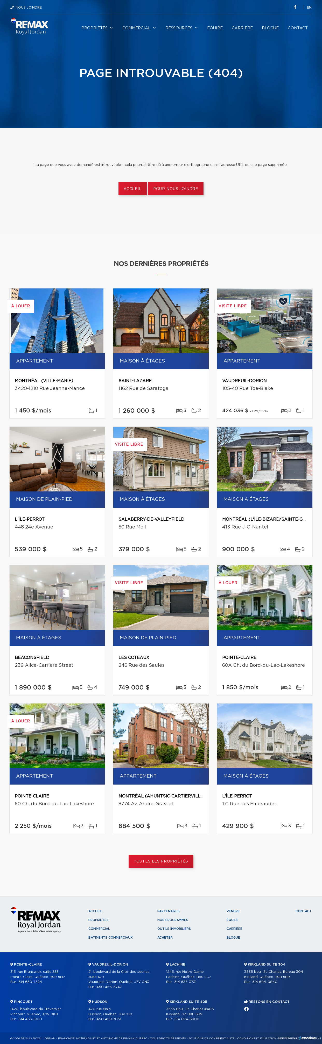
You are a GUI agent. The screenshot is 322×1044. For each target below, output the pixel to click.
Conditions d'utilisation (256, 1038)
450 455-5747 (109, 987)
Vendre (233, 911)
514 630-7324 (30, 982)
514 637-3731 (185, 982)
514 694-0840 (264, 982)
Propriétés (94, 28)
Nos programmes (172, 920)
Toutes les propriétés (161, 861)
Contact (298, 28)
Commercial (136, 28)
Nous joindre (29, 7)
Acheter (165, 937)
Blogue (270, 28)
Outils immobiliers (174, 928)
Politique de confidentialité (211, 1038)
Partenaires (168, 911)
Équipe (215, 28)
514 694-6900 (186, 1019)
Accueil (133, 189)
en (309, 7)
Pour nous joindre (175, 189)
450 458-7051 (108, 1019)
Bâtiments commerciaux (110, 937)
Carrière (242, 28)
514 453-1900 (30, 1019)
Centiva (307, 1038)
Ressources (178, 28)
